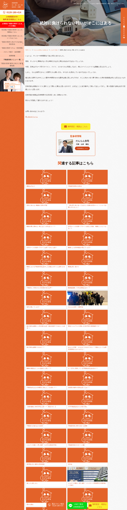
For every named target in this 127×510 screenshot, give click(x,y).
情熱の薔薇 (110, 377)
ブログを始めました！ (74, 422)
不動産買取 (100, 481)
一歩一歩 (110, 332)
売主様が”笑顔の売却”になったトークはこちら (12, 41)
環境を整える (71, 357)
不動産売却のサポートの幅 (75, 310)
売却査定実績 (119, 490)
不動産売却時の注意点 (53, 186)
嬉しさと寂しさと (32, 332)
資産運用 (99, 490)
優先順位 (29, 377)
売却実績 (117, 487)
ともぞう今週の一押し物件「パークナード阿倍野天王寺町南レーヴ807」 (55, 335)
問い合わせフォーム (32, 117)
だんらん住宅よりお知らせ (43, 50)
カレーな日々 (91, 400)
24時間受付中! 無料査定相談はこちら (12, 22)
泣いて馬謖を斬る (72, 400)
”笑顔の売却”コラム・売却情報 (12, 52)
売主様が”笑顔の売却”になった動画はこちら (12, 35)
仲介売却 (99, 478)
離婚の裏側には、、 (33, 400)
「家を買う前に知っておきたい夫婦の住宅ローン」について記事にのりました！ (95, 188)
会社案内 (28, 487)
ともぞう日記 (58, 50)
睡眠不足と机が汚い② (114, 357)
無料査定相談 (114, 450)
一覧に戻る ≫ (76, 436)
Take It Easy (71, 377)
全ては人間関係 (92, 332)
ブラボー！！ (91, 357)
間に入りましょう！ (33, 357)
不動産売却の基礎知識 (72, 484)
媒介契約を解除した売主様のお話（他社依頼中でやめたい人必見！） (115, 238)
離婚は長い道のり (112, 211)
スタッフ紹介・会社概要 (12, 56)
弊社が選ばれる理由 (32, 478)
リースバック (101, 494)
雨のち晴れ (70, 332)
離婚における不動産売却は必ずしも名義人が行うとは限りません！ (95, 213)
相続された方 (101, 487)
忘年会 (109, 310)
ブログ (27, 497)
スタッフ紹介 (30, 494)
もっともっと (51, 357)
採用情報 (12, 60)
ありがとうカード (52, 400)
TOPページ (28, 50)
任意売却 (99, 484)
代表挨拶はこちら (83, 148)
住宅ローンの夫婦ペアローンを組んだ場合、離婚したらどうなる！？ (35, 213)
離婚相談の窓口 (70, 478)
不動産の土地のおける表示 (115, 287)
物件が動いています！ (74, 235)
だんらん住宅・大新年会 (94, 235)
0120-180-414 (14, 16)
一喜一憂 (90, 377)
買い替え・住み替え (71, 481)
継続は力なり (31, 186)
